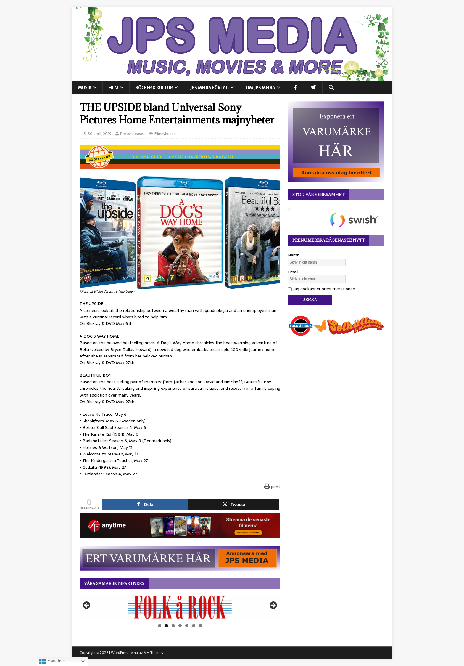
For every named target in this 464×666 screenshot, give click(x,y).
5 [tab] (186, 625)
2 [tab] (166, 625)
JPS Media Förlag (209, 87)
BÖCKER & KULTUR (154, 87)
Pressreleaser (132, 134)
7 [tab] (200, 625)
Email (293, 272)
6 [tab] (193, 625)
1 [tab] (159, 625)
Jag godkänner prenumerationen (321, 288)
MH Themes (153, 653)
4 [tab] (180, 625)
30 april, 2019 (100, 134)
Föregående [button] (87, 605)
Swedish (52, 661)
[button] (331, 87)
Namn (293, 255)
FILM (113, 87)
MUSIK (84, 87)
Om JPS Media (260, 87)
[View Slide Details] (180, 607)
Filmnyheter (164, 134)
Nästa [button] (272, 605)
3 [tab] (173, 625)
